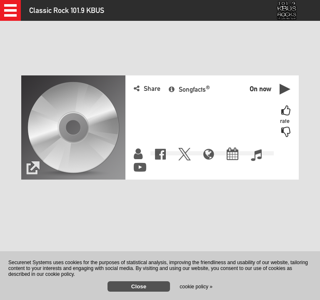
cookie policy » (196, 287)
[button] (10, 10)
